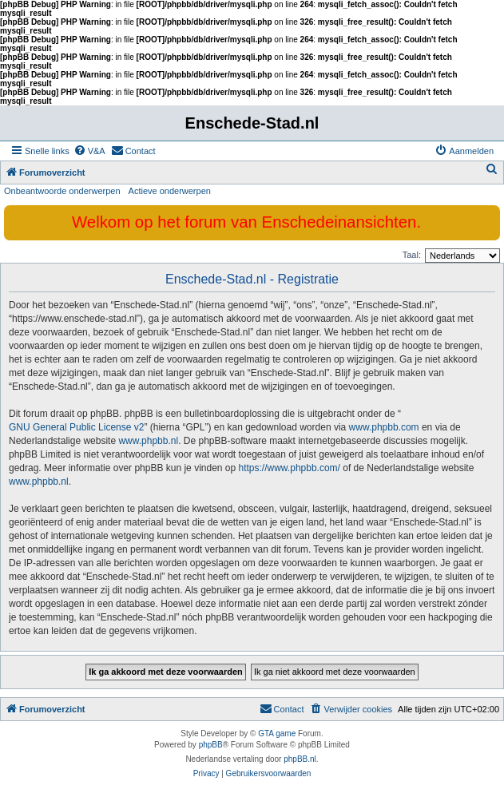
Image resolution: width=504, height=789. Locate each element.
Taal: (412, 255)
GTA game (277, 733)
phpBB (211, 744)
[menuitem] (89, 151)
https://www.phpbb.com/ (289, 468)
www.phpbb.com (384, 427)
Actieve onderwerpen (170, 191)
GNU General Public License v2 (76, 427)
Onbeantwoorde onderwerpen (62, 191)
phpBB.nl (300, 759)
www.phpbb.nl (148, 440)
